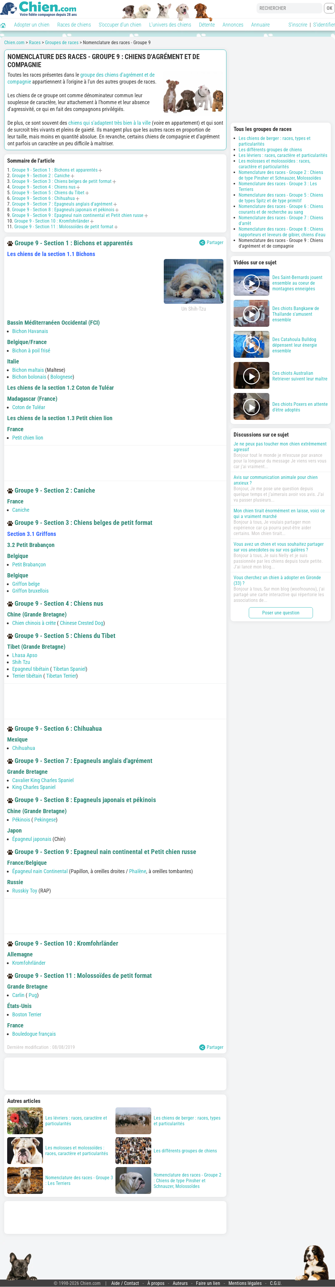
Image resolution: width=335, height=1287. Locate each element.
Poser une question (281, 613)
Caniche (20, 510)
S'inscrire (297, 24)
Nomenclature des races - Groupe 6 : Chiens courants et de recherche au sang (281, 209)
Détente (207, 24)
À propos (155, 1283)
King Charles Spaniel (33, 787)
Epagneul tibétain (30, 669)
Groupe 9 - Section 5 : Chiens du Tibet (48, 192)
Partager (211, 243)
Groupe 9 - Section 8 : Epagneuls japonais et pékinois (63, 209)
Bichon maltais (28, 370)
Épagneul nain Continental (40, 871)
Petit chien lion (27, 437)
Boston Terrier (26, 1014)
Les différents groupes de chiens (270, 149)
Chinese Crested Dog (81, 623)
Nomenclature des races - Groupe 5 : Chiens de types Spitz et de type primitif (281, 198)
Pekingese (45, 819)
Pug (33, 995)
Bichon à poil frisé (31, 350)
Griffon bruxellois (30, 591)
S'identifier (324, 24)
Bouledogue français (34, 1034)
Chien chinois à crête (34, 623)
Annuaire (260, 24)
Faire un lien (208, 1283)
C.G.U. (276, 1283)
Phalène (137, 871)
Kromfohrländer (28, 963)
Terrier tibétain (27, 676)
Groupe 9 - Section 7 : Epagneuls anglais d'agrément (62, 204)
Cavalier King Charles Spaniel (43, 780)
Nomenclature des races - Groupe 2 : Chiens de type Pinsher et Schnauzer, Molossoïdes (281, 175)
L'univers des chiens (170, 24)
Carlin (19, 995)
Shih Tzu (21, 662)
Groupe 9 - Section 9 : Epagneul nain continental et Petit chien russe (77, 215)
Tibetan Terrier (61, 676)
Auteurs (180, 1283)
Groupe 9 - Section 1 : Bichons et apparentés (55, 170)
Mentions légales (245, 1283)
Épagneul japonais (31, 839)
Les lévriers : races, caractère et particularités (283, 155)
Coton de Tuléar (28, 407)
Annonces (233, 24)
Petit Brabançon (29, 564)
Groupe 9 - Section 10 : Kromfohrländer (51, 221)
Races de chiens (74, 24)
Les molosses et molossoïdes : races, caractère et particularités (274, 163)
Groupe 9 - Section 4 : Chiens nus (43, 187)
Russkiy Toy (24, 890)
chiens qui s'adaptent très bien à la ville (109, 123)
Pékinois (21, 819)
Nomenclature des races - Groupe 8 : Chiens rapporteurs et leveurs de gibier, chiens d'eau (282, 232)
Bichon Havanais (30, 331)
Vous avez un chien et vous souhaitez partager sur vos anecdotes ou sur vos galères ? (279, 547)
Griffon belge (26, 584)
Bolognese (61, 377)
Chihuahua (23, 748)
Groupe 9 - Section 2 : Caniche (41, 175)
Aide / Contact (125, 1283)
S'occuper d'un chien (120, 24)
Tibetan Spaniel (69, 669)
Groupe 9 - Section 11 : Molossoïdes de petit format (63, 226)
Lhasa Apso (24, 655)
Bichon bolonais (29, 377)
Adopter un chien (32, 24)
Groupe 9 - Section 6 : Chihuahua (43, 198)
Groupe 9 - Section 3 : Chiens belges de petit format (62, 181)
